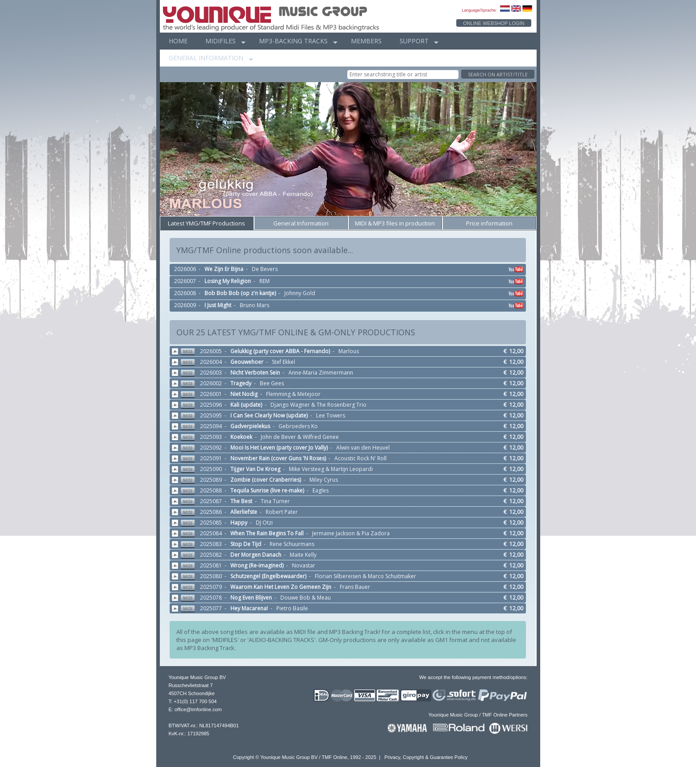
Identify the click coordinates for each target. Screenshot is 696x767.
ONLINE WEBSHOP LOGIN (493, 23)
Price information (489, 223)
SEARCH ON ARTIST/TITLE (498, 74)
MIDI (187, 351)
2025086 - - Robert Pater (353, 512)
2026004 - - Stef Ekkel (353, 362)
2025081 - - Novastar (353, 565)
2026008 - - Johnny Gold (349, 293)
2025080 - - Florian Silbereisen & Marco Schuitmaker (353, 576)
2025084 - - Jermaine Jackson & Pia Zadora (353, 533)
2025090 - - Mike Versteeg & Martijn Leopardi (353, 469)
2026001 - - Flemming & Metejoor (353, 394)
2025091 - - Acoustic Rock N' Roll (353, 458)
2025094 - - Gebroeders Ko (353, 426)
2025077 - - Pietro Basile (353, 608)
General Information (301, 223)
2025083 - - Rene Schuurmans (353, 544)
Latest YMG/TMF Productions (206, 223)
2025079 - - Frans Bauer (353, 587)
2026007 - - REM (349, 281)
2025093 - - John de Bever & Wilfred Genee (353, 437)
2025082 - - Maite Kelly (353, 555)
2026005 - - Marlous (353, 351)
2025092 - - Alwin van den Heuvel (353, 447)
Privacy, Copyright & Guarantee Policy (425, 757)
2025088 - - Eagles (353, 490)
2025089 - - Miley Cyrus (353, 480)
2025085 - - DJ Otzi (353, 522)
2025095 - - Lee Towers (353, 415)
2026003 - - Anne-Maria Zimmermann (353, 372)
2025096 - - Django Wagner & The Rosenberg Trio (353, 405)
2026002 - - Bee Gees (353, 383)
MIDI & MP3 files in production (395, 223)
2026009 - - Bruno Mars (349, 305)
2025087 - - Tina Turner (353, 501)
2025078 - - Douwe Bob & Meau (353, 597)
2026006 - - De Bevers (349, 269)
